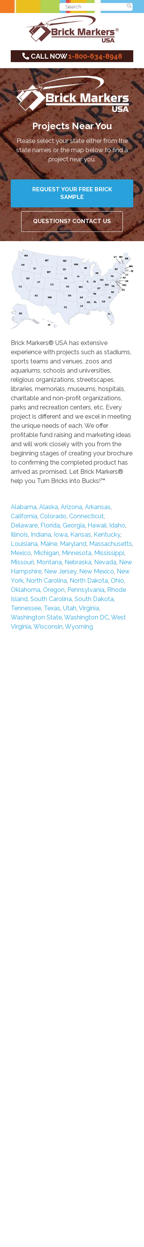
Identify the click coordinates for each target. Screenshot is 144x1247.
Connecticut (86, 516)
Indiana (41, 534)
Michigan (46, 553)
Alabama (23, 507)
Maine (48, 543)
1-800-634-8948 (95, 56)
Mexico (21, 553)
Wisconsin (48, 626)
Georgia (74, 525)
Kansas (80, 534)
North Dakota (89, 580)
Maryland (73, 543)
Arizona (71, 507)
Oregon (54, 589)
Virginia (89, 608)
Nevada (105, 562)
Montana (49, 562)
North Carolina (46, 580)
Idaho (117, 525)
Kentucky (107, 534)
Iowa (61, 534)
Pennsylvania (85, 589)
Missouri (22, 562)
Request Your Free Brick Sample (72, 193)
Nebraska (78, 562)
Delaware (24, 525)
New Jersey (60, 571)
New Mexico (96, 571)
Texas (52, 608)
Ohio (117, 580)
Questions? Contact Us (72, 221)
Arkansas (98, 507)
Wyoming (79, 626)
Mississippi (109, 553)
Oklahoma (25, 589)
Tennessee (26, 608)
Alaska (48, 507)
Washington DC (86, 617)
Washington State (36, 617)
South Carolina (51, 599)
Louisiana (24, 543)
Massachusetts (110, 543)
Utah (69, 608)
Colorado (53, 516)
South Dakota (94, 599)
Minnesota (76, 553)
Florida (50, 525)
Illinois (19, 534)
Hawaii (97, 525)
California (24, 516)
